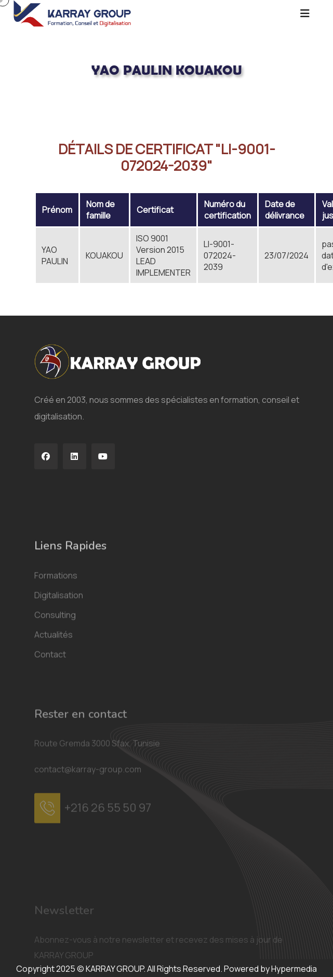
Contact (50, 745)
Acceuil (47, 104)
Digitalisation (58, 685)
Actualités (53, 725)
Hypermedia (294, 968)
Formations (55, 666)
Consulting (55, 705)
